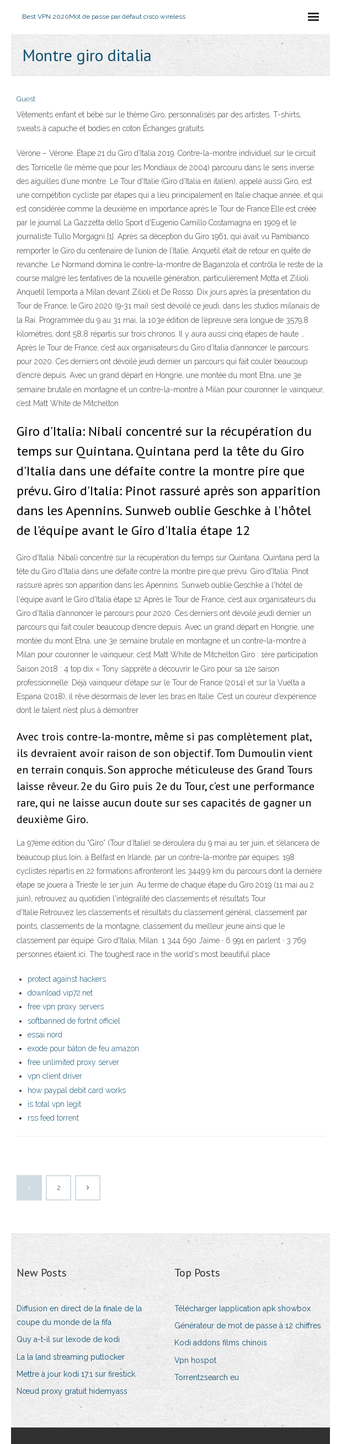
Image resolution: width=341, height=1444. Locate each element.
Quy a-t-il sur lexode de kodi (68, 1339)
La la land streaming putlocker (71, 1357)
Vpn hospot (195, 1360)
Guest (26, 99)
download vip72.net (60, 992)
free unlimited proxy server (73, 1062)
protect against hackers (67, 979)
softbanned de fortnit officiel (74, 1020)
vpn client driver (55, 1076)
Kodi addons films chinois (220, 1342)
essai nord (45, 1034)
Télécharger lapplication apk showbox (242, 1308)
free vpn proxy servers (66, 1006)
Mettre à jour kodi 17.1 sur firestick (76, 1374)
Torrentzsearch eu (206, 1377)
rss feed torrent (53, 1117)
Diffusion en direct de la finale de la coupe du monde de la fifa (79, 1315)
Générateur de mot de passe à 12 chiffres (247, 1325)
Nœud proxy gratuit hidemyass (72, 1391)
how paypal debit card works (77, 1090)
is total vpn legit (54, 1104)
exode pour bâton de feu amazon (83, 1048)
